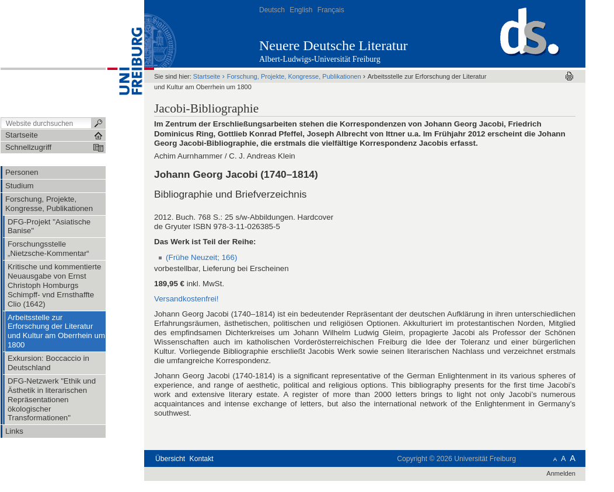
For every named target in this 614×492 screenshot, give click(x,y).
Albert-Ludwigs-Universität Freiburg (320, 59)
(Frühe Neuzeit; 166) (201, 257)
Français (331, 10)
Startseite (207, 76)
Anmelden (560, 473)
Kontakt (202, 459)
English (300, 10)
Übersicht (170, 459)
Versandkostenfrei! (186, 298)
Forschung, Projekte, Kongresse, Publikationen (294, 76)
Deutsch (272, 10)
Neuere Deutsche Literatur (333, 45)
